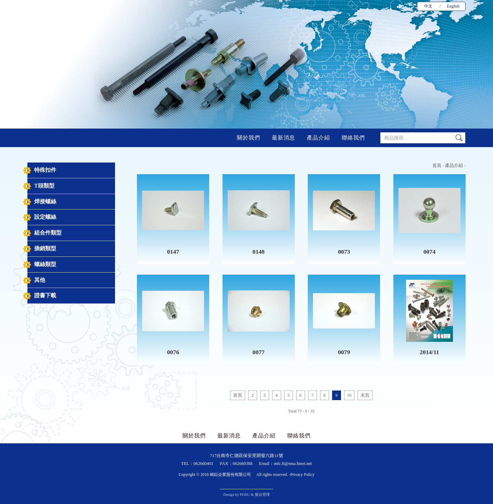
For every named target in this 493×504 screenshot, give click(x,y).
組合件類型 (48, 233)
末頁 (365, 395)
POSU (245, 494)
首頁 (436, 165)
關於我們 (248, 138)
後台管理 (262, 494)
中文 (428, 6)
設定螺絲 (45, 217)
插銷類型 (45, 248)
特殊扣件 (45, 170)
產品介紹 (318, 138)
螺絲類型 (45, 264)
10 (349, 395)
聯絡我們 (353, 138)
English (453, 6)
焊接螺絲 (45, 201)
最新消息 (283, 138)
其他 (39, 280)
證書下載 (45, 295)
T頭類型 (44, 186)
